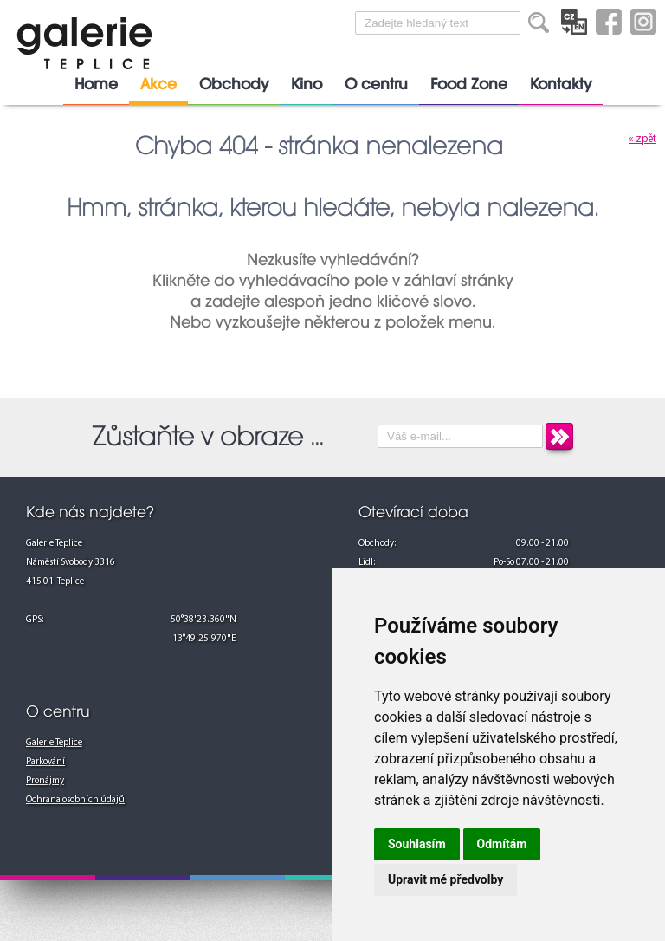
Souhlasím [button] (417, 844)
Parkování (45, 762)
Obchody (233, 84)
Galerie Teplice (54, 743)
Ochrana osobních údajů (75, 800)
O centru (376, 84)
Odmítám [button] (502, 844)
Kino (306, 84)
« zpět (642, 139)
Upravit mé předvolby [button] (445, 879)
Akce (158, 84)
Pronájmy (45, 781)
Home (96, 84)
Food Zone (468, 84)
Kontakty (560, 84)
